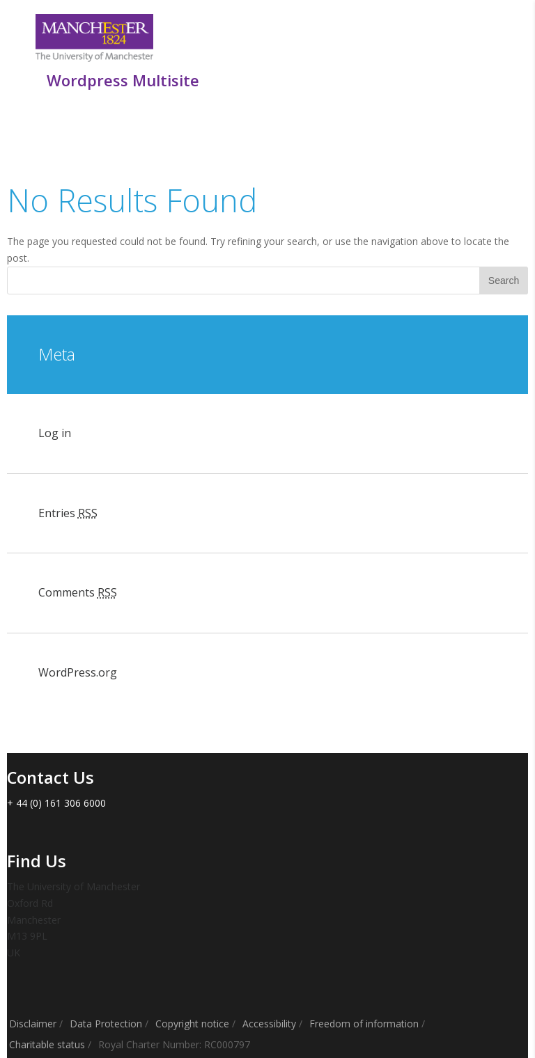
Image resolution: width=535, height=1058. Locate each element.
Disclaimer (32, 1023)
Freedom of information (364, 1023)
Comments (77, 592)
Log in (54, 433)
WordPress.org (77, 672)
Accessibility (269, 1023)
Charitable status (47, 1044)
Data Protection (106, 1023)
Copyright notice (192, 1023)
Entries (68, 513)
